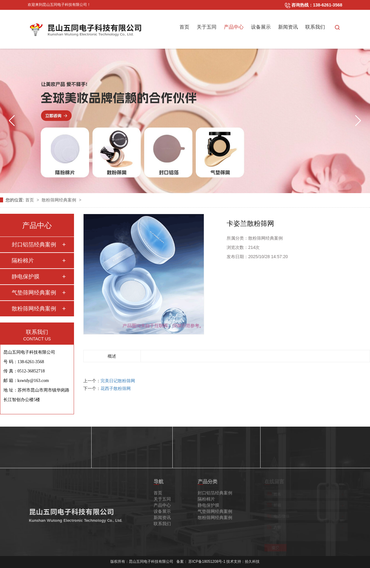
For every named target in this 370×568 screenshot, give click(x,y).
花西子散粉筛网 (116, 388)
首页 (184, 27)
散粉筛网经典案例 (59, 199)
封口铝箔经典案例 (34, 244)
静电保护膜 (25, 277)
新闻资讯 (288, 27)
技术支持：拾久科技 (243, 559)
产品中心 (234, 27)
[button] (12, 121)
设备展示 (261, 27)
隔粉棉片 (23, 261)
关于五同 (206, 27)
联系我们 (315, 27)
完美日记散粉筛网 (118, 380)
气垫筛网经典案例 (34, 293)
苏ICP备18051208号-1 (206, 559)
